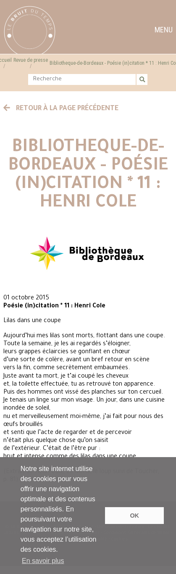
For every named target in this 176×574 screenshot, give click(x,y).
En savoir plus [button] (43, 560)
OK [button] (134, 515)
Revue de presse (30, 60)
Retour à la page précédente (60, 109)
